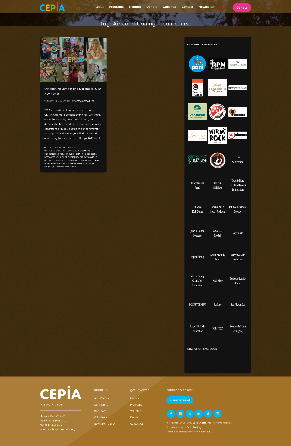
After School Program (75, 151)
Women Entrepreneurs (65, 167)
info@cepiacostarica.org (61, 429)
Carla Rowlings (194, 427)
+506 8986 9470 (57, 420)
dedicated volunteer (55, 157)
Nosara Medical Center (56, 163)
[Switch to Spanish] (221, 7)
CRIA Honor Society (86, 154)
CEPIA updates (69, 148)
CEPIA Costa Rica (84, 101)
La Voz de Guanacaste (67, 160)
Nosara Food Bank (89, 160)
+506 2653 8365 (56, 416)
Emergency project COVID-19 (82, 157)
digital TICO (205, 431)
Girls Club (49, 160)
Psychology (76, 163)
